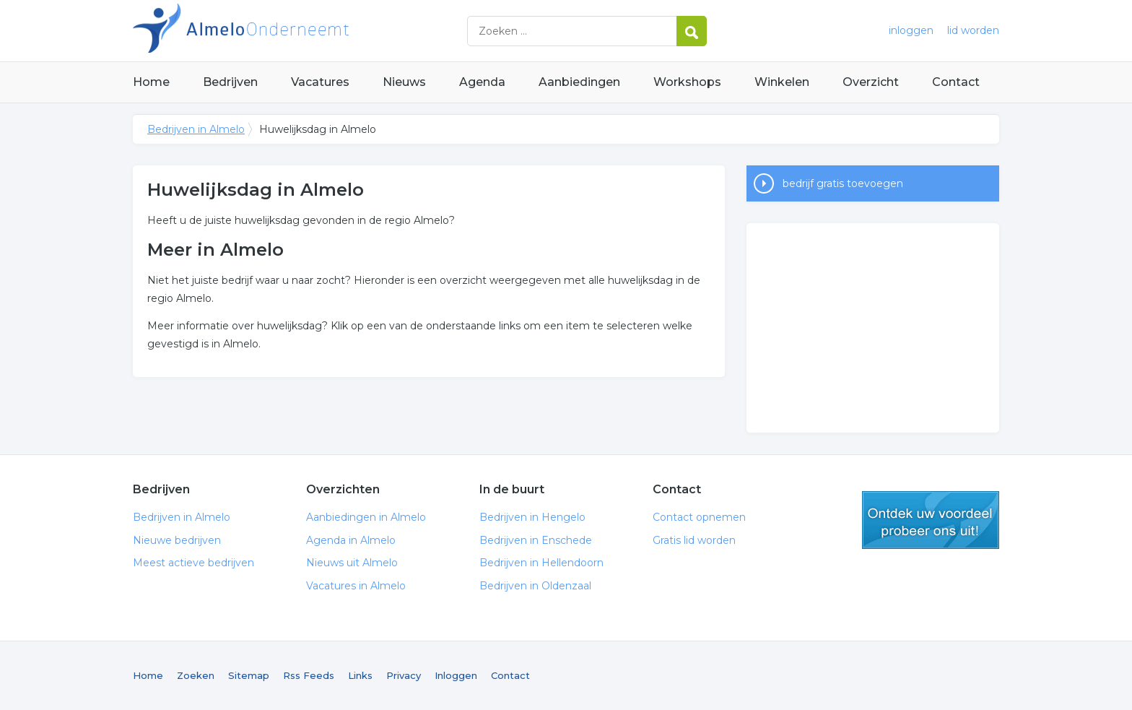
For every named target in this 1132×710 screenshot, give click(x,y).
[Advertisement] (873, 328)
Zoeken (195, 675)
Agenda (482, 82)
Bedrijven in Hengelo (532, 517)
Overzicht (871, 82)
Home (151, 82)
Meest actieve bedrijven (193, 562)
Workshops (687, 82)
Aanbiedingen (579, 82)
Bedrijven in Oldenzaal (535, 585)
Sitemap (248, 675)
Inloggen (456, 675)
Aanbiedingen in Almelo (366, 517)
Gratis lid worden (694, 540)
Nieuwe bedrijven (177, 540)
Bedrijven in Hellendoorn (541, 562)
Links (360, 675)
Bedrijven (230, 82)
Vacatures (320, 82)
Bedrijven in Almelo (313, 31)
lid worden (973, 30)
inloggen (911, 30)
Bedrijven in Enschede (535, 540)
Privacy (403, 675)
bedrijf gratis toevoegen (843, 183)
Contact (956, 82)
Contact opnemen (699, 517)
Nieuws (404, 82)
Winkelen (781, 82)
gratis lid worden (930, 520)
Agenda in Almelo (351, 540)
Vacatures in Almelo (356, 585)
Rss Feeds (308, 675)
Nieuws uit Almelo (352, 562)
